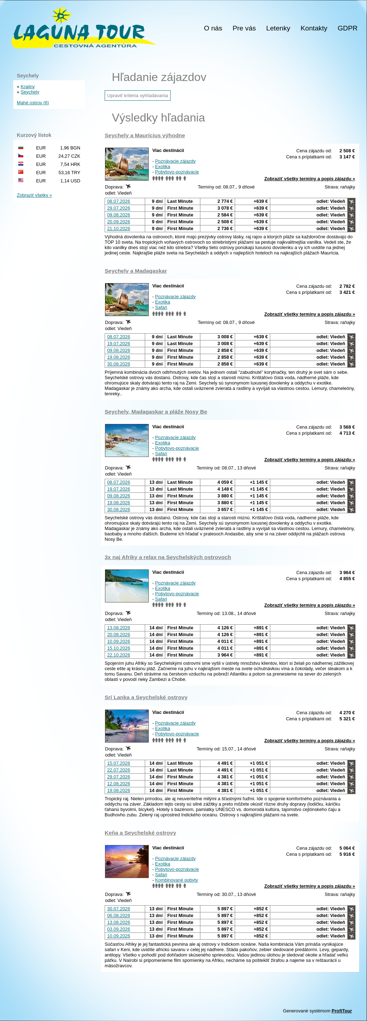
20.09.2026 (118, 221)
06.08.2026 (118, 915)
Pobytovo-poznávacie (177, 172)
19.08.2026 (118, 357)
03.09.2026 (118, 929)
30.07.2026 (118, 908)
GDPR (347, 28)
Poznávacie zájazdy (175, 161)
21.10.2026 (118, 228)
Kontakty (314, 28)
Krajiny (28, 86)
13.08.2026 (118, 627)
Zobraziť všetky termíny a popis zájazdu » (309, 178)
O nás (213, 28)
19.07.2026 (118, 343)
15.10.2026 (118, 648)
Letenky (278, 28)
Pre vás (244, 28)
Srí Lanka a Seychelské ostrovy (146, 697)
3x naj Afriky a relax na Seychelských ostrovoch (168, 557)
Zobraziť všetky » (34, 195)
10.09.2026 (118, 641)
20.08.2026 (118, 634)
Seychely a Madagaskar (136, 271)
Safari (161, 307)
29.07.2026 (118, 208)
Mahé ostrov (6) (33, 102)
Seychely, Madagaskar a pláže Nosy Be (156, 412)
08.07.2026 (118, 201)
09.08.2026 (118, 215)
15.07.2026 (118, 763)
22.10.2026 (118, 655)
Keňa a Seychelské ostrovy (140, 833)
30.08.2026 (118, 364)
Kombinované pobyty (176, 880)
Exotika (162, 166)
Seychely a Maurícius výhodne (145, 135)
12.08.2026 (118, 783)
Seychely (30, 92)
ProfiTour (342, 1010)
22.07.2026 (118, 770)
